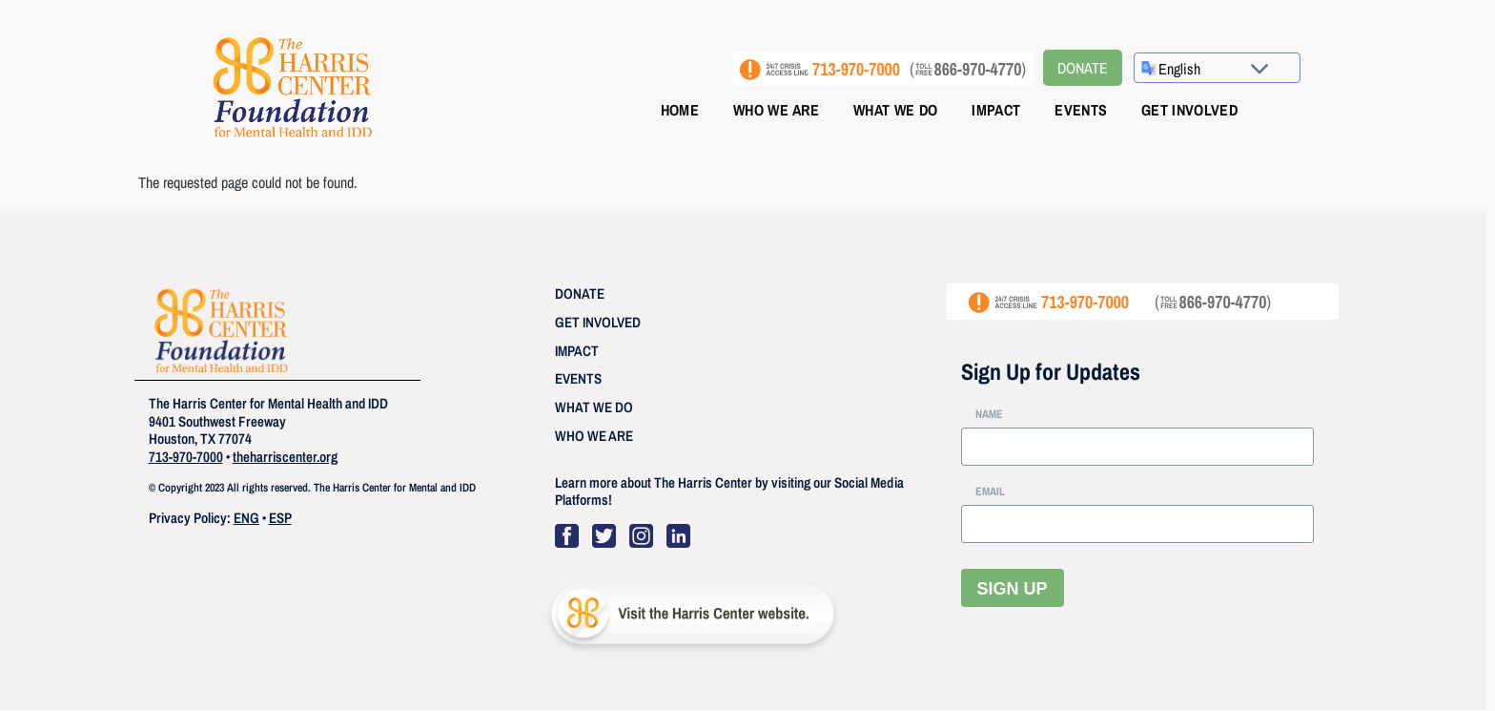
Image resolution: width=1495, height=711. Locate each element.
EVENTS (578, 378)
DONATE (579, 293)
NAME (989, 414)
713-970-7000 (186, 457)
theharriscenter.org (285, 457)
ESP (280, 518)
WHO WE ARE (594, 436)
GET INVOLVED (598, 322)
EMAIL (990, 491)
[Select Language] (1221, 68)
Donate (1082, 67)
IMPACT (577, 351)
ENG (246, 518)
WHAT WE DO (594, 407)
